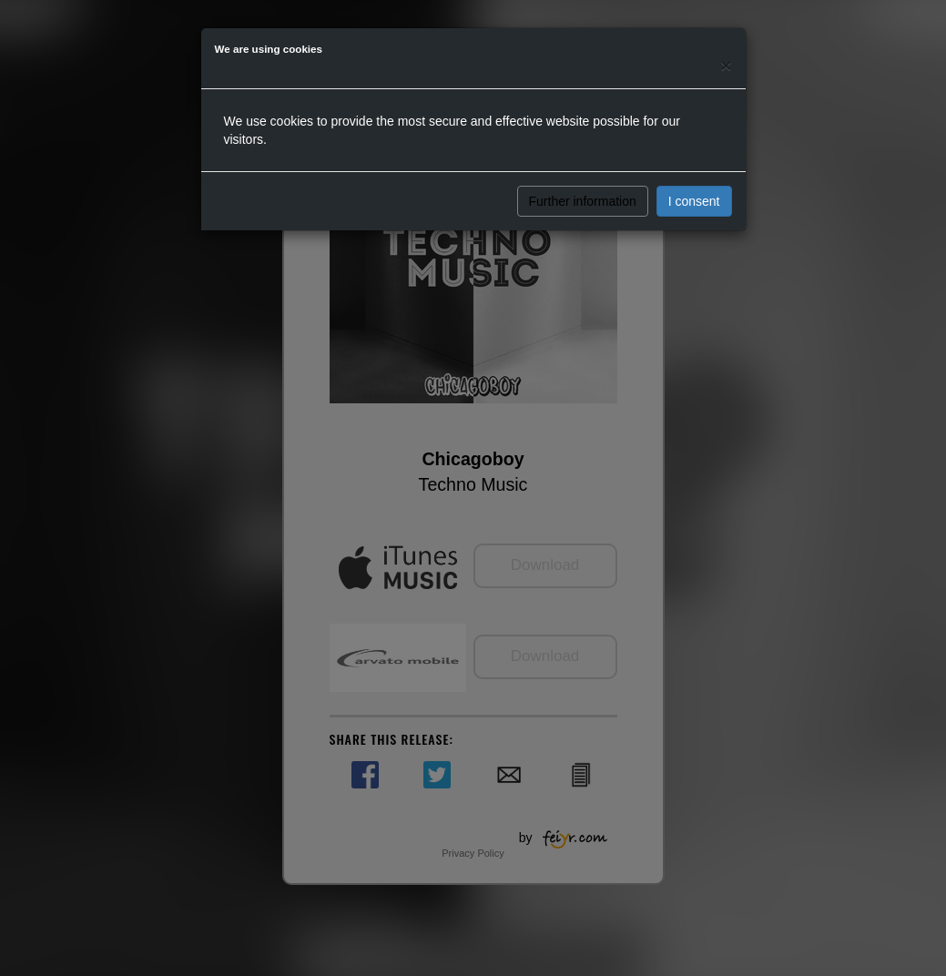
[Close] (725, 65)
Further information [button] (582, 201)
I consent (694, 201)
